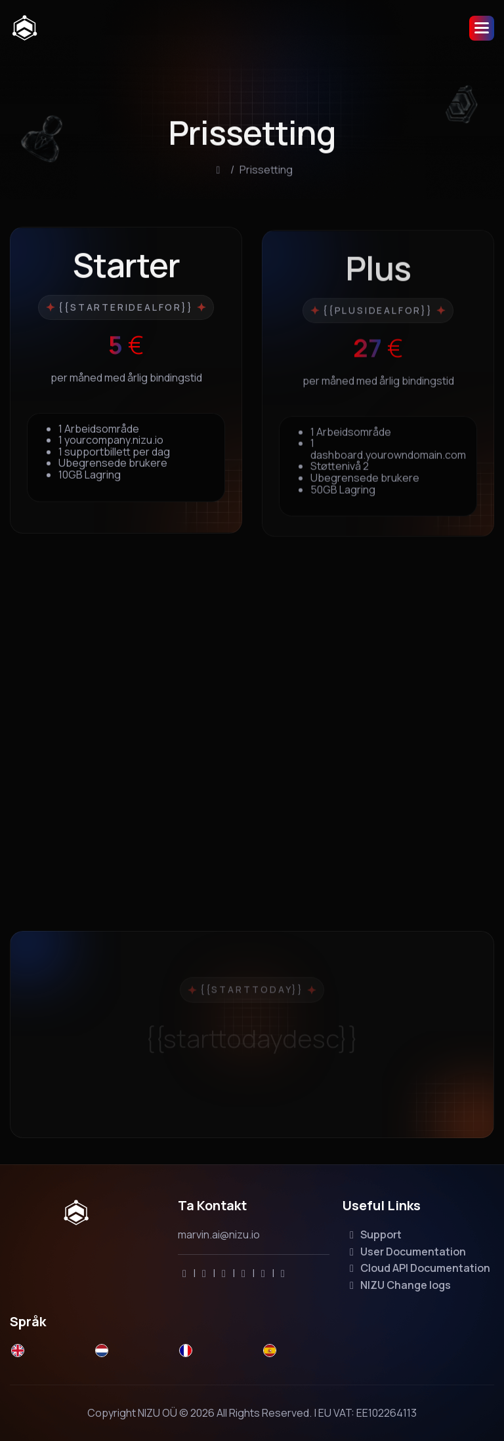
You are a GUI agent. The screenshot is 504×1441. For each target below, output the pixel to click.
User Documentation (405, 1251)
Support (373, 1234)
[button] (481, 28)
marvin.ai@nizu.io (219, 1234)
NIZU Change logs (398, 1285)
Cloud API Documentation (417, 1268)
